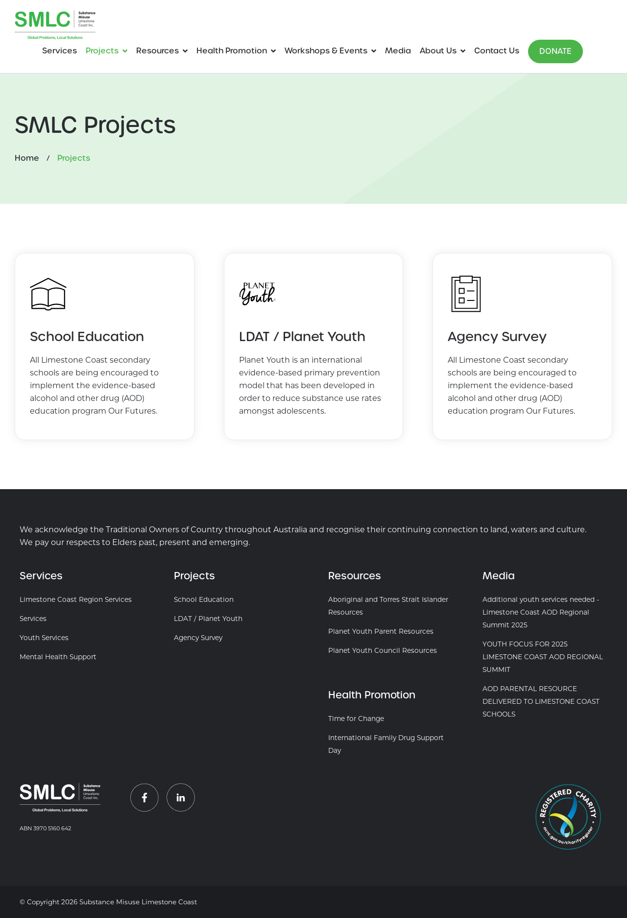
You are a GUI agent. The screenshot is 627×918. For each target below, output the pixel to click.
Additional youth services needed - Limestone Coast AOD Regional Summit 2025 (540, 612)
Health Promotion (231, 51)
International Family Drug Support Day (386, 744)
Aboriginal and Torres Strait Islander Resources (388, 605)
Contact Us (496, 51)
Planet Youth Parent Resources (381, 631)
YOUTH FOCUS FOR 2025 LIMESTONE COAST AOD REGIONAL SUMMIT (542, 656)
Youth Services (44, 638)
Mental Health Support (58, 657)
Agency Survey (198, 638)
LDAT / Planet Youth (208, 618)
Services (59, 51)
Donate (555, 51)
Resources (157, 51)
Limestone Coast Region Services (76, 599)
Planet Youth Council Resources (382, 650)
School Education (204, 599)
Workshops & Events (326, 51)
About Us (438, 51)
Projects (102, 51)
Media (398, 51)
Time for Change (356, 718)
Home (27, 158)
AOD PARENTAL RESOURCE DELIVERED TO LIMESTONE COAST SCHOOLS (541, 701)
